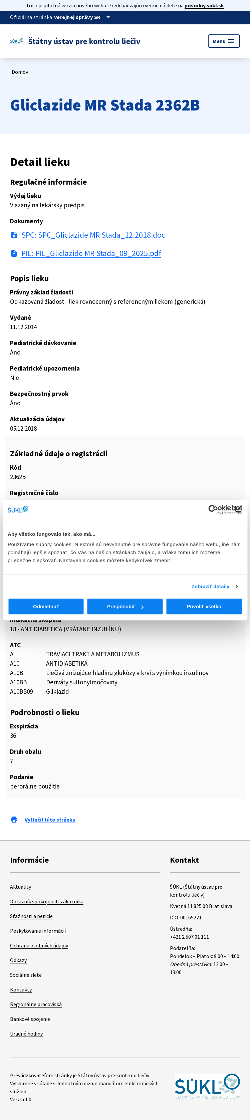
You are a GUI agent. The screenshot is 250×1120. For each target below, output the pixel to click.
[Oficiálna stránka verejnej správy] (83, 17)
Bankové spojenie (30, 1019)
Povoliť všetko (204, 606)
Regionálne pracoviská (36, 1004)
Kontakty (21, 989)
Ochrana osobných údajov (39, 945)
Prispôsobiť (125, 606)
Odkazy (18, 960)
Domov (20, 71)
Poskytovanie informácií (38, 930)
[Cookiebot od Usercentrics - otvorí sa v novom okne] (213, 510)
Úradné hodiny (26, 1033)
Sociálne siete (26, 974)
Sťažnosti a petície (31, 916)
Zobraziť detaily (211, 586)
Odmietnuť (46, 606)
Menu (224, 41)
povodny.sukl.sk (204, 5)
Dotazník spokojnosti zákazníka (46, 901)
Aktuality (20, 886)
